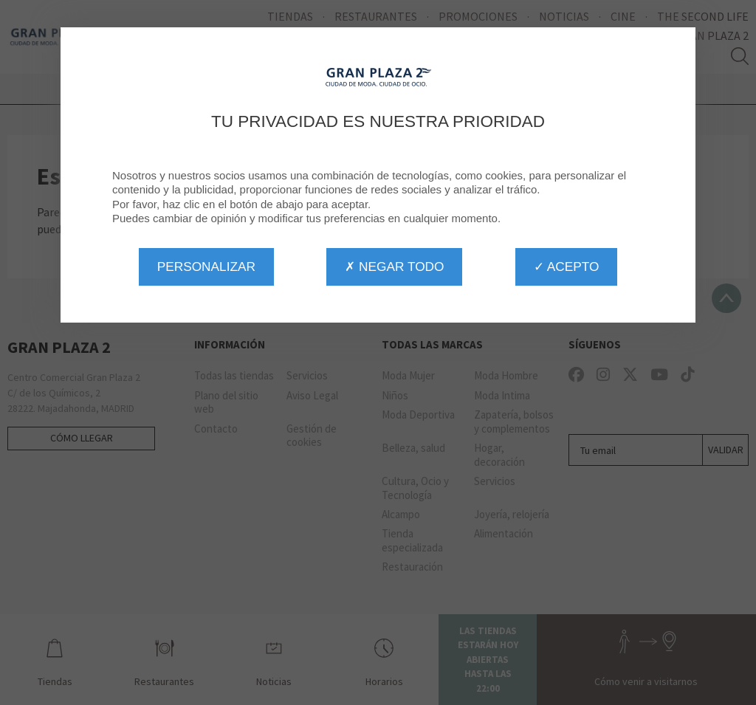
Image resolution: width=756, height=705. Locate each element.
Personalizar (206, 266)
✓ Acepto (566, 266)
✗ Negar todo (394, 266)
